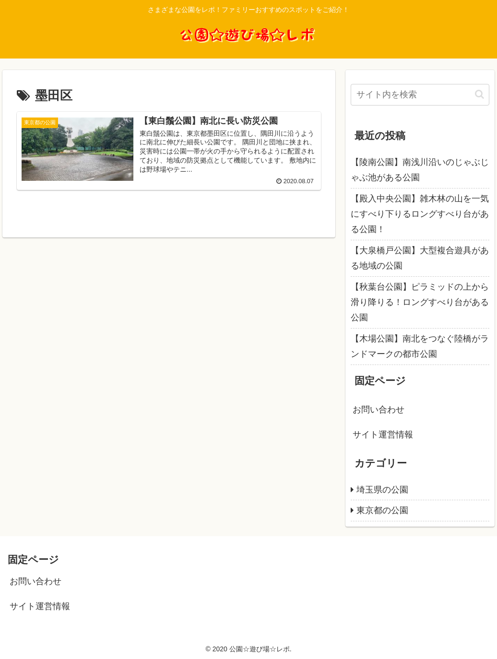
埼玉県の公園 (382, 489)
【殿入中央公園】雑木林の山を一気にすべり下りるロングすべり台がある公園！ (420, 214)
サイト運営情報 (383, 434)
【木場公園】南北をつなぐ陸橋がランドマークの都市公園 (420, 346)
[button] (479, 94)
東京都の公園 (382, 510)
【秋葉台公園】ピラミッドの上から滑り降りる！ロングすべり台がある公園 (420, 302)
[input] (420, 95)
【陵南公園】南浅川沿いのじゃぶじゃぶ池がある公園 (420, 169)
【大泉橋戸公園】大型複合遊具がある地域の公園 (420, 258)
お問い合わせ (378, 409)
